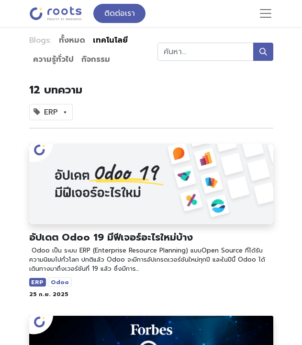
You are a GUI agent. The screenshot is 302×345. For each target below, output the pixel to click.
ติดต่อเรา (119, 13)
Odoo (60, 282)
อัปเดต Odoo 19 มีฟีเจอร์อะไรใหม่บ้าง (111, 237)
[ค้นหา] (263, 52)
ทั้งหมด (72, 40)
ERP (37, 282)
